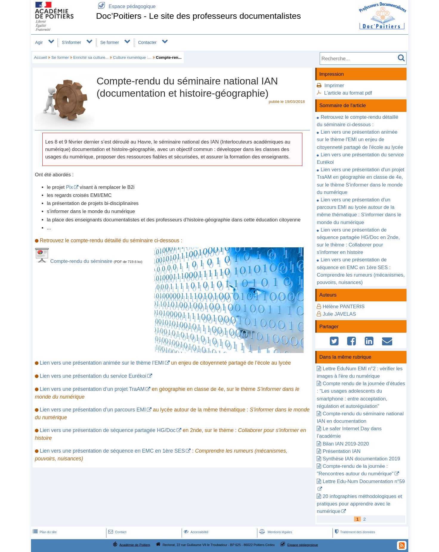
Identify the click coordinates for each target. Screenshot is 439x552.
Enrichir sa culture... (91, 57)
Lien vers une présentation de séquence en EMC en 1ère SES (112, 451)
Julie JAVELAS (339, 314)
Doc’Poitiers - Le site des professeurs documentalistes (198, 16)
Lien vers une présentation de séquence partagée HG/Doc (108, 430)
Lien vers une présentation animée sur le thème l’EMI (102, 363)
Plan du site (44, 532)
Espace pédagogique (126, 6)
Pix (69, 187)
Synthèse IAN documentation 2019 (361, 459)
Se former (109, 42)
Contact (116, 532)
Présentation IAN (342, 451)
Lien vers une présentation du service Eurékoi (93, 376)
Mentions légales (275, 532)
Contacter (147, 42)
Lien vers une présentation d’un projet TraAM (92, 389)
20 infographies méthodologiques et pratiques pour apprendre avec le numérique (359, 504)
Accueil (40, 57)
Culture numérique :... (132, 57)
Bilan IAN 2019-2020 (346, 444)
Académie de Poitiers (134, 544)
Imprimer (334, 85)
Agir (39, 42)
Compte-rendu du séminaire (82, 261)
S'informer (71, 42)
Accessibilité (195, 532)
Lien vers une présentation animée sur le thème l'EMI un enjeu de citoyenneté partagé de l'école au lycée (360, 139)
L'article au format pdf (348, 93)
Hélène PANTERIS (344, 306)
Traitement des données (354, 532)
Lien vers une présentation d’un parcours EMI (93, 410)
